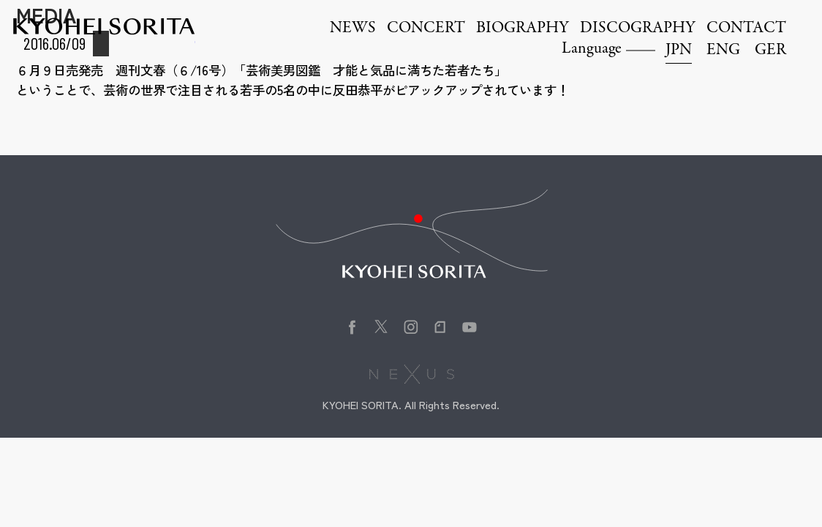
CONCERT (426, 28)
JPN (678, 50)
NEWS (353, 28)
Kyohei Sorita (103, 26)
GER (770, 50)
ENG (723, 50)
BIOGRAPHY (522, 28)
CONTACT (746, 28)
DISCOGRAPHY (637, 28)
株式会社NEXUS (411, 374)
